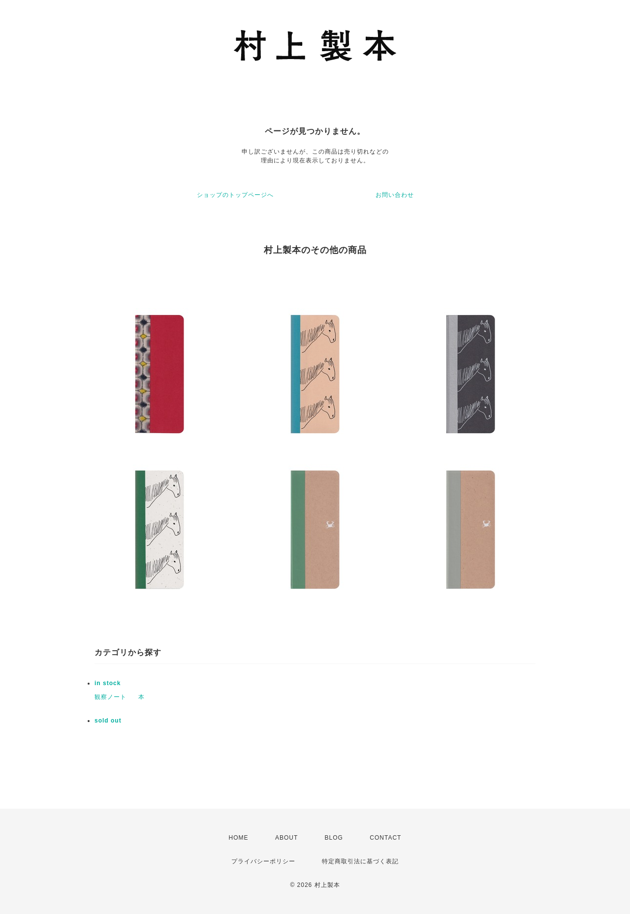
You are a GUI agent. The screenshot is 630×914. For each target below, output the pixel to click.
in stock (107, 683)
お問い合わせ (395, 194)
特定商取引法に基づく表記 (360, 861)
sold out (108, 720)
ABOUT (286, 837)
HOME (239, 837)
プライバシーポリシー (263, 861)
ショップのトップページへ (235, 194)
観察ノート (110, 696)
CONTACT (385, 837)
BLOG (334, 837)
